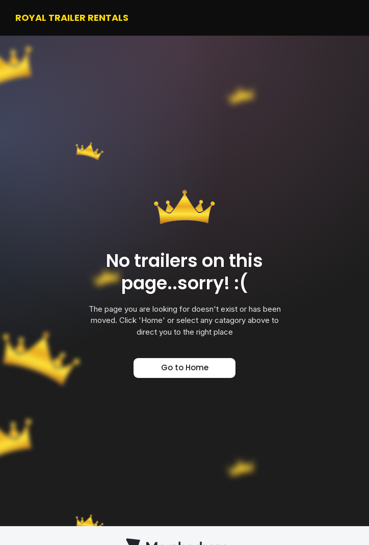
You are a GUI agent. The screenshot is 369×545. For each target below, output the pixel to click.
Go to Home (184, 367)
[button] (345, 18)
